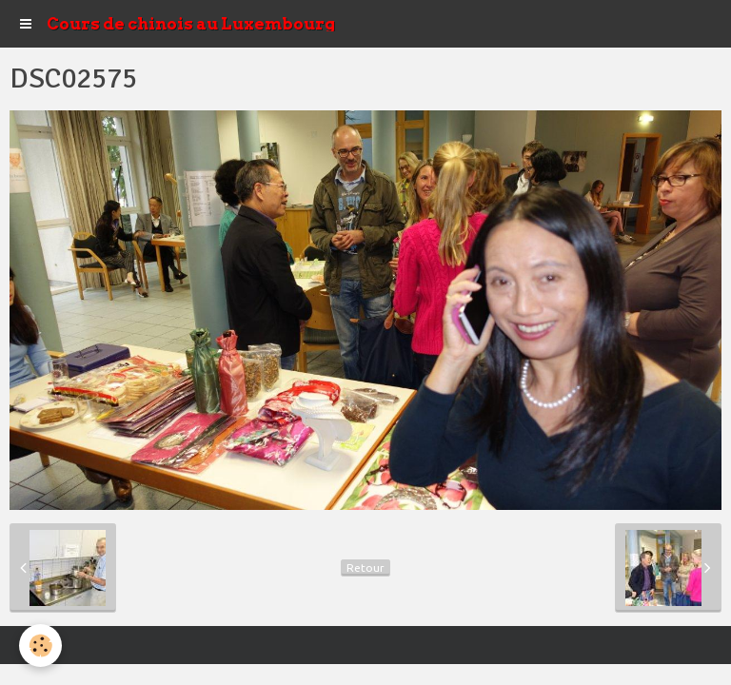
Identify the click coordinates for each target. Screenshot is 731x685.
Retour (365, 567)
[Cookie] (40, 645)
